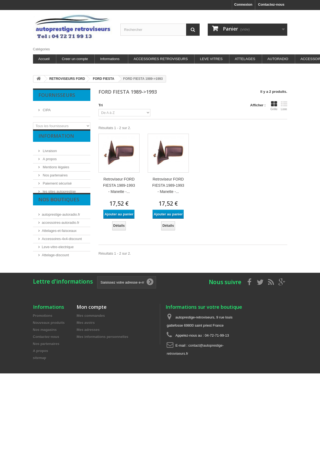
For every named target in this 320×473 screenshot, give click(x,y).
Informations (110, 59)
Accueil (44, 59)
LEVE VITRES (211, 59)
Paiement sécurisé (57, 187)
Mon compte (92, 336)
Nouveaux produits (49, 352)
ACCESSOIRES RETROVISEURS (161, 59)
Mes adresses (88, 359)
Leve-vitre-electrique (58, 268)
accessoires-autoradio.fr (61, 243)
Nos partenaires (55, 179)
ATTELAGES (245, 59)
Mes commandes (91, 345)
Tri (100, 105)
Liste (284, 106)
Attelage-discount (55, 276)
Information (56, 142)
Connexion (243, 4)
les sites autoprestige (59, 195)
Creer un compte (75, 59)
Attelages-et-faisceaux (59, 251)
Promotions (42, 345)
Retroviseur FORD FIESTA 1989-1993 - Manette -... (119, 185)
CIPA (46, 108)
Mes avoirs (86, 352)
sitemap (39, 387)
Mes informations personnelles (102, 366)
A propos (49, 163)
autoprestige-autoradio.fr (61, 235)
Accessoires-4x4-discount (62, 260)
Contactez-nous (271, 4)
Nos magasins (53, 204)
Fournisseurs (56, 95)
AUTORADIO (278, 59)
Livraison (49, 155)
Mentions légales (55, 171)
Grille (274, 106)
